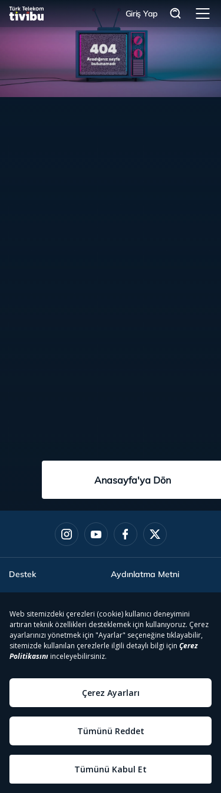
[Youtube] (96, 534)
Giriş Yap (142, 13)
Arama (176, 14)
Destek (22, 574)
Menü (202, 13)
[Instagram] (66, 534)
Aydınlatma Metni (145, 574)
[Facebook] (125, 534)
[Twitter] (155, 534)
